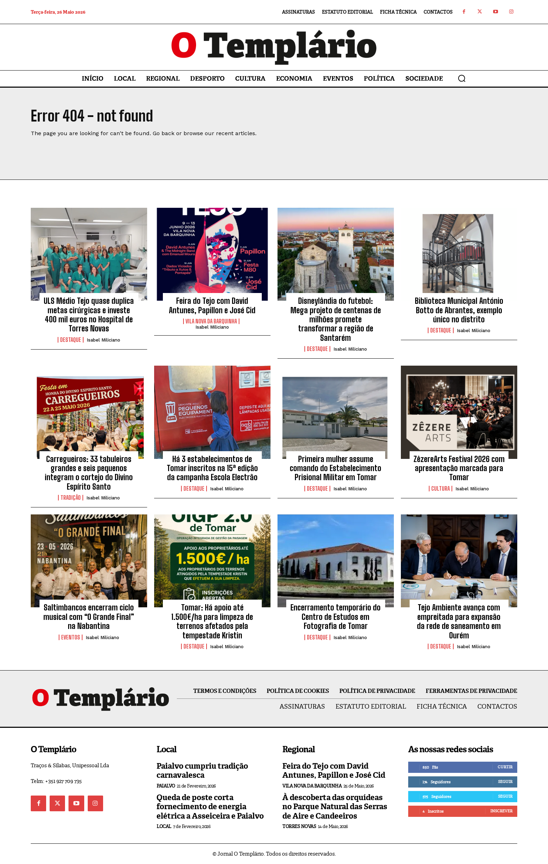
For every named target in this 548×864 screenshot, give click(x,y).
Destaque (70, 340)
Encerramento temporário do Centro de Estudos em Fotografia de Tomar (335, 617)
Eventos (70, 637)
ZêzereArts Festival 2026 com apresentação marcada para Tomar (459, 468)
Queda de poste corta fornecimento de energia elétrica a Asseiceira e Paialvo (210, 806)
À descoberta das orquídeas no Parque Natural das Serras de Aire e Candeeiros (334, 806)
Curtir (505, 766)
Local (164, 826)
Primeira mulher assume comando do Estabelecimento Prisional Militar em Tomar (335, 468)
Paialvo (166, 786)
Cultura (440, 488)
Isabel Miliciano (103, 340)
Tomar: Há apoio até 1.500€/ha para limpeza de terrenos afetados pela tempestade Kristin (212, 621)
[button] (461, 78)
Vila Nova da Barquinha (211, 321)
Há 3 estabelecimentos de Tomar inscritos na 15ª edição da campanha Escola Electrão (212, 468)
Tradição (70, 497)
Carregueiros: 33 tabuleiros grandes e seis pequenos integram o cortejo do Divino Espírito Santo (89, 472)
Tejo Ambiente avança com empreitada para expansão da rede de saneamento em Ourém (459, 621)
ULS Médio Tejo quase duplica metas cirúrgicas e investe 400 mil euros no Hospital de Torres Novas (89, 314)
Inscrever (501, 810)
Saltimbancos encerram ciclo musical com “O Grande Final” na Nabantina (88, 617)
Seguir (505, 781)
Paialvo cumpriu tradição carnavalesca (202, 770)
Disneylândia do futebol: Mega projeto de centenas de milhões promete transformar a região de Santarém (335, 319)
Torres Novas (299, 826)
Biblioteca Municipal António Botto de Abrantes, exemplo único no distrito (459, 310)
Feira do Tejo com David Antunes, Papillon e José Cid (212, 305)
